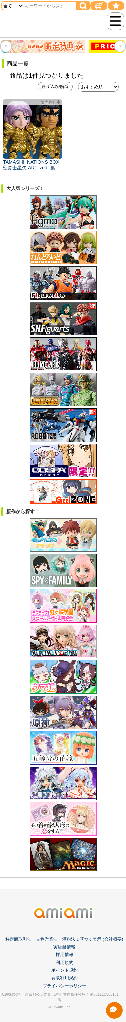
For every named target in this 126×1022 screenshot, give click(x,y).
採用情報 (64, 954)
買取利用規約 (64, 977)
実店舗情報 (64, 946)
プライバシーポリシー (64, 985)
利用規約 (64, 962)
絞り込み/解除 (55, 86)
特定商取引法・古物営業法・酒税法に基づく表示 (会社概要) (64, 939)
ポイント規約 (64, 970)
